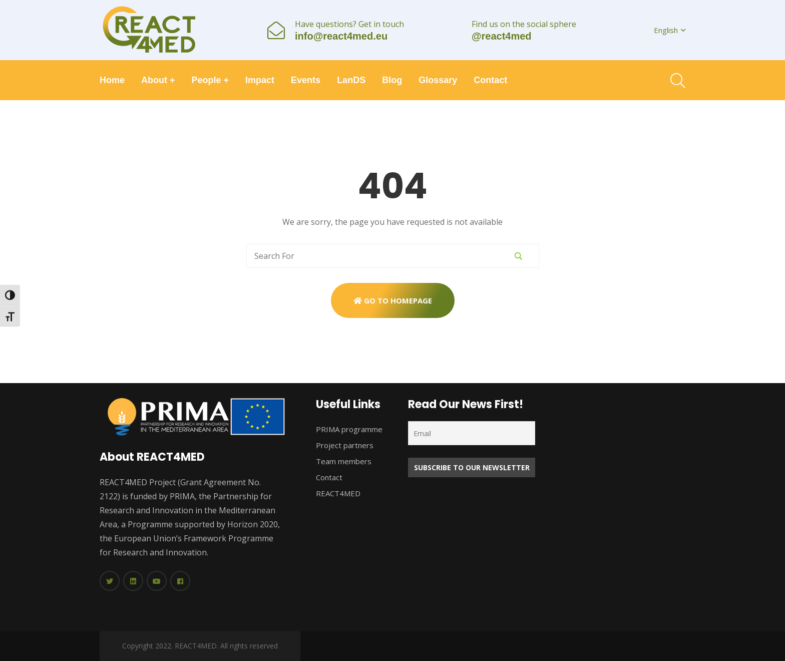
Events (305, 80)
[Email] (471, 433)
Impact (259, 80)
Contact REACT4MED (338, 485)
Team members (343, 461)
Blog (392, 80)
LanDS (351, 80)
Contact (490, 80)
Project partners (344, 445)
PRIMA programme (349, 429)
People (210, 80)
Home (112, 80)
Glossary (438, 80)
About (158, 80)
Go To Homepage (392, 300)
